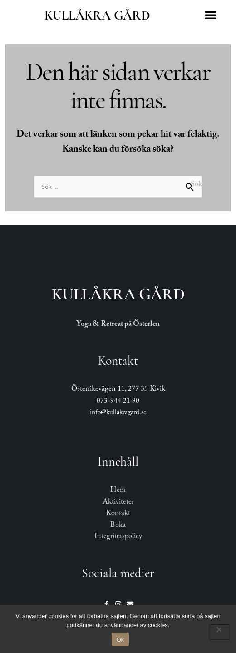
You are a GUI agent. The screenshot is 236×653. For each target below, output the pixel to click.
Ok (120, 639)
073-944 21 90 (118, 402)
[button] (210, 14)
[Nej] (219, 632)
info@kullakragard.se (118, 413)
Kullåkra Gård (97, 15)
